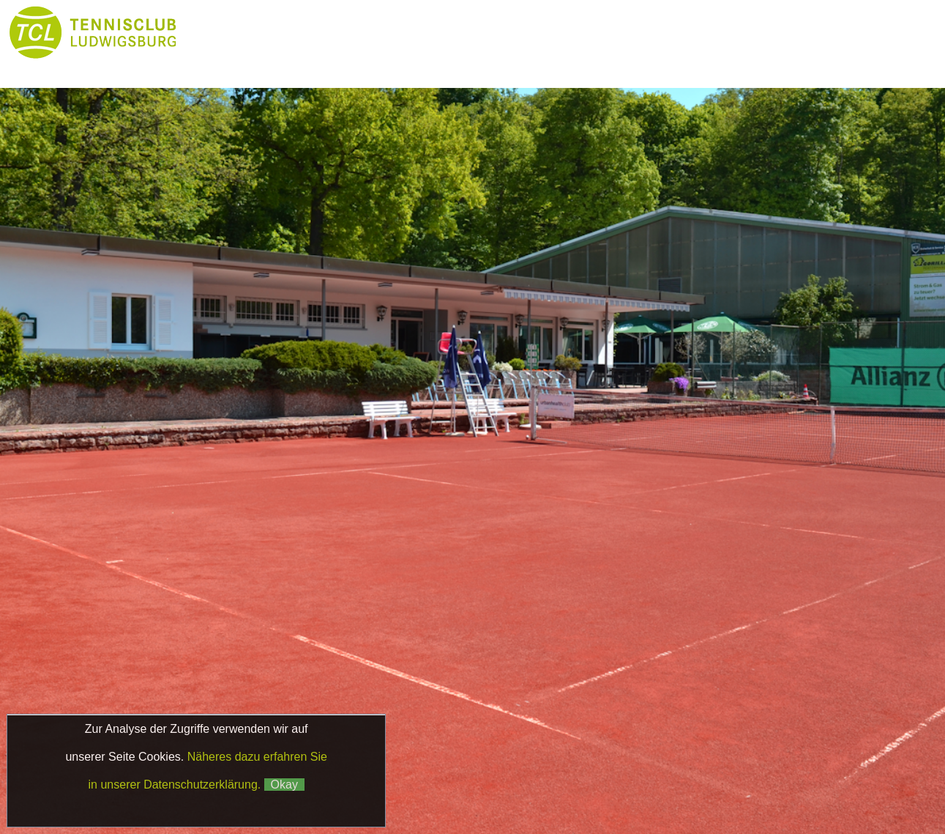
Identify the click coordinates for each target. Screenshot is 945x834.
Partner (227, 62)
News (315, 32)
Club (404, 32)
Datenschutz (793, 776)
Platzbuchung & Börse (609, 32)
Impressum (716, 776)
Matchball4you (788, 792)
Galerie (316, 62)
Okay (284, 784)
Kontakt (404, 62)
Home (226, 32)
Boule (726, 32)
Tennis (492, 32)
